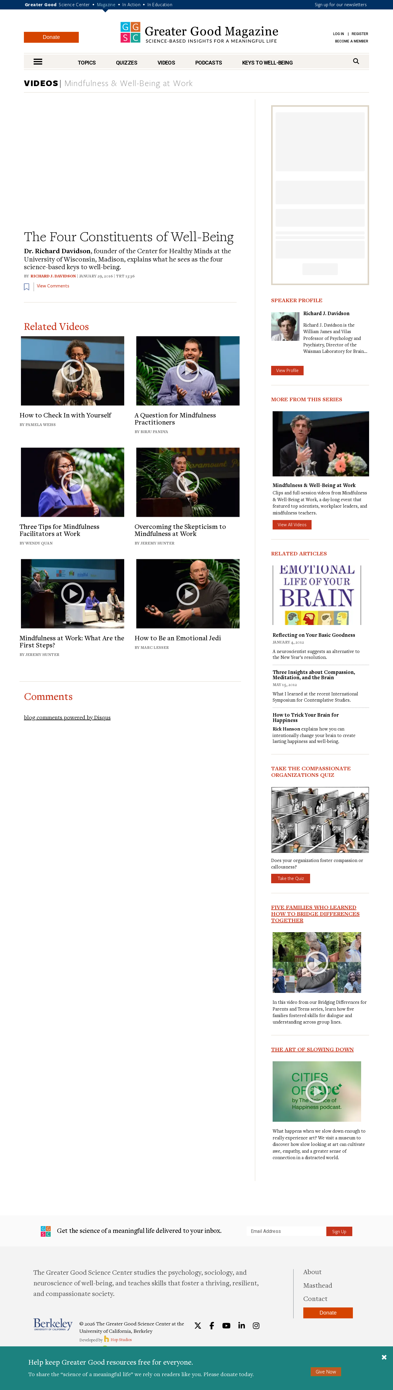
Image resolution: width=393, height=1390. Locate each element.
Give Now (326, 1371)
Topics (87, 63)
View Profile (287, 370)
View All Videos (292, 524)
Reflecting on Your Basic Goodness (314, 634)
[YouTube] (226, 1325)
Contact (315, 1298)
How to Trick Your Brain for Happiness (306, 717)
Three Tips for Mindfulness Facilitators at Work (59, 530)
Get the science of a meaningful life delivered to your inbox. (131, 1231)
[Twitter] (198, 1325)
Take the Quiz (290, 878)
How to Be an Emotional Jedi (178, 637)
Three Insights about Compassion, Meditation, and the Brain (314, 675)
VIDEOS (41, 83)
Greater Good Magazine (199, 32)
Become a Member (351, 41)
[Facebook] (211, 1325)
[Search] (356, 61)
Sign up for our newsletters (341, 4)
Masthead (317, 1285)
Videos (166, 63)
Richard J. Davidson (53, 276)
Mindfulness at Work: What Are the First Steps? (71, 641)
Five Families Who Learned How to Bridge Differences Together (315, 913)
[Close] (384, 1358)
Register (360, 34)
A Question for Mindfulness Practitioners (175, 418)
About (312, 1271)
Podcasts (208, 63)
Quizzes (126, 63)
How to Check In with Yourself (65, 414)
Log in (338, 34)
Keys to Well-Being (267, 63)
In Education (160, 4)
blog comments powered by (67, 717)
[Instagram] (256, 1325)
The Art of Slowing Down (312, 1049)
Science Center (74, 4)
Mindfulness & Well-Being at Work (128, 83)
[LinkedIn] (241, 1325)
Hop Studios (117, 1339)
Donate (51, 37)
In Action (131, 4)
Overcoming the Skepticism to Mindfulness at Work (180, 530)
